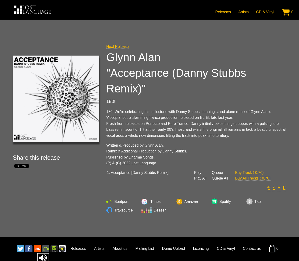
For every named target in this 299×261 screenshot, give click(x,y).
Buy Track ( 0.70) (249, 173)
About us (120, 248)
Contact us (252, 248)
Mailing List (144, 248)
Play (197, 173)
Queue (217, 173)
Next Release (117, 47)
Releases (223, 12)
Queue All (220, 178)
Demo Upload (173, 248)
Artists (243, 12)
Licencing (201, 248)
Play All (200, 178)
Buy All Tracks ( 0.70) (253, 178)
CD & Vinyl (265, 12)
